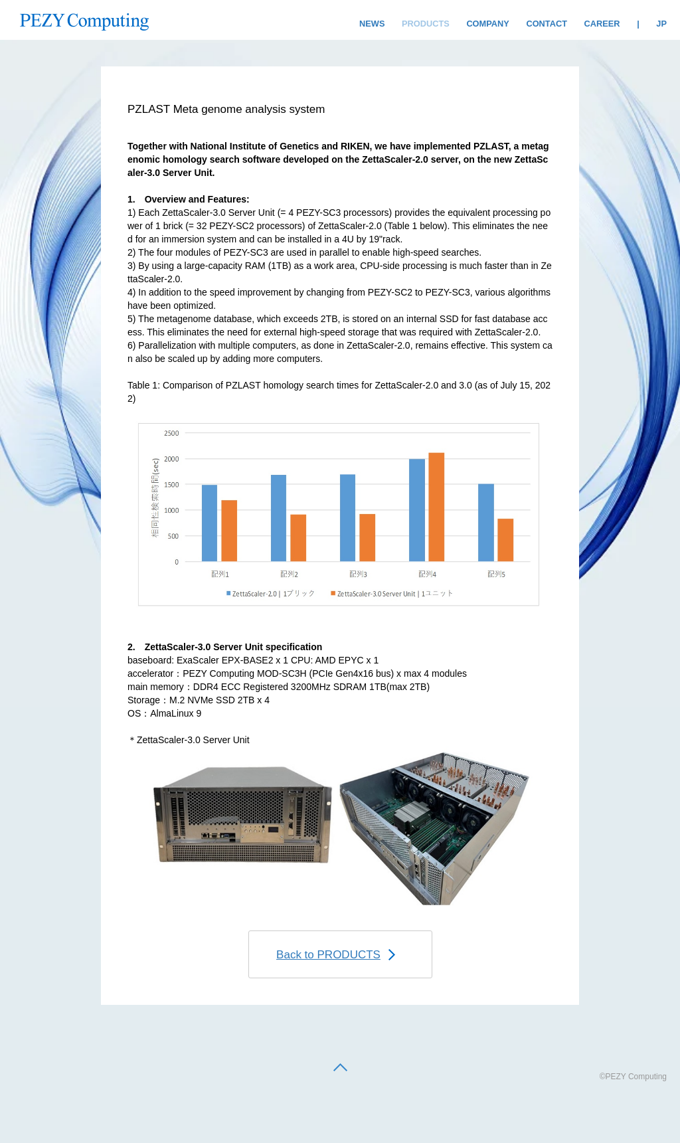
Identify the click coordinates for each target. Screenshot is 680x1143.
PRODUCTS (426, 24)
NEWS (371, 24)
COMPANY (487, 24)
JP (661, 24)
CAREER (602, 24)
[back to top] (340, 1068)
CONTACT (546, 24)
